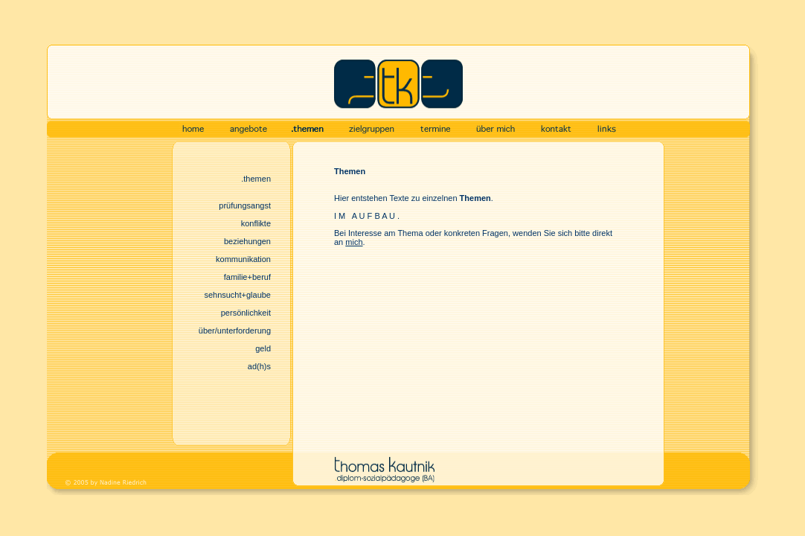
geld (263, 348)
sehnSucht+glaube (237, 294)
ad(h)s (259, 366)
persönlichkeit (246, 312)
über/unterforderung (235, 330)
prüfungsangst (245, 205)
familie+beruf (247, 276)
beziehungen (247, 241)
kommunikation (243, 259)
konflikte (256, 223)
